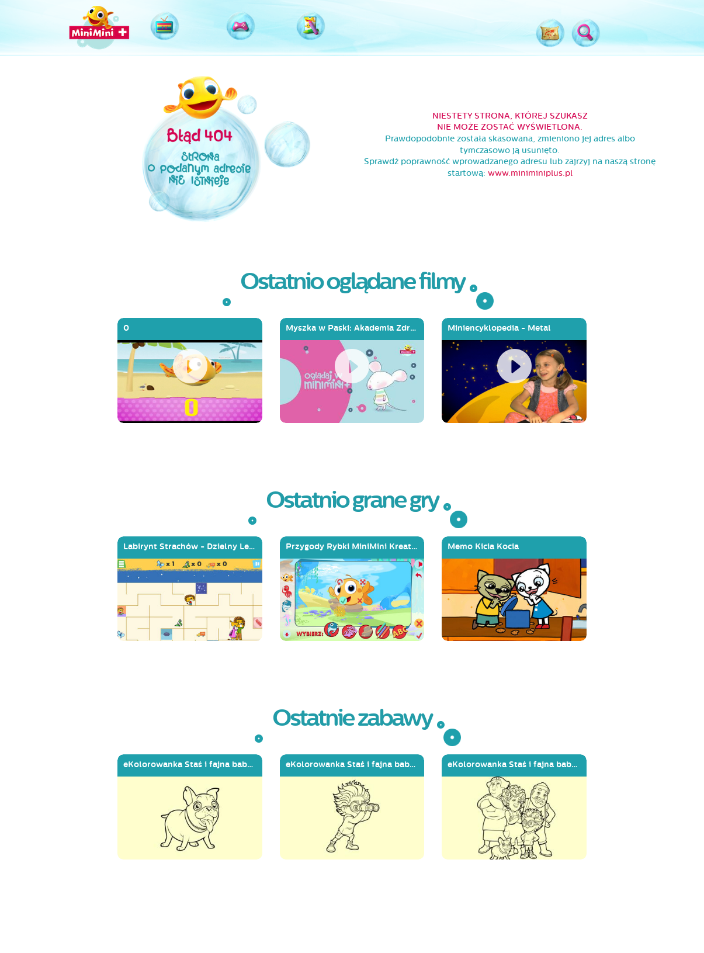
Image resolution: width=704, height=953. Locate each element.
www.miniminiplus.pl (530, 173)
